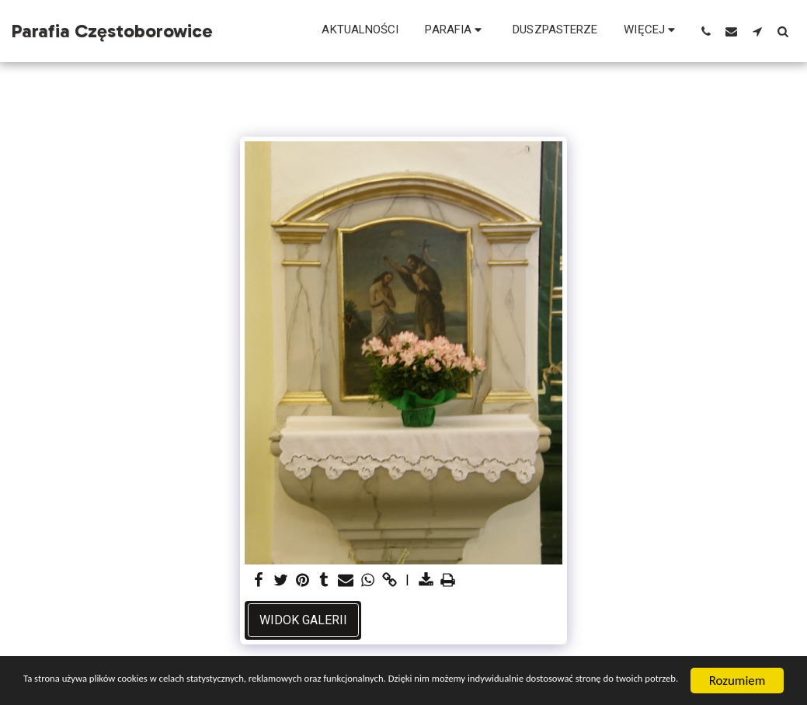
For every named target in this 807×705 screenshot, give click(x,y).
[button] (455, 31)
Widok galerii (303, 620)
